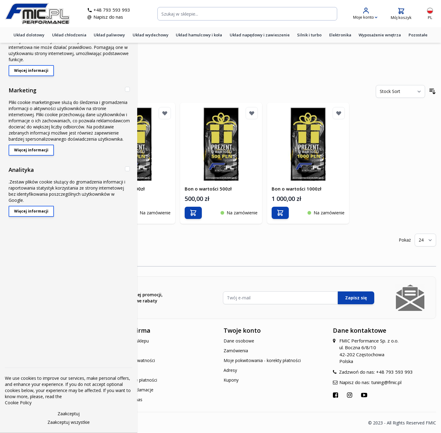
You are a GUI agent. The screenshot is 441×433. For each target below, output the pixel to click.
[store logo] (38, 14)
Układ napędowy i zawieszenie (260, 35)
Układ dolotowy (28, 35)
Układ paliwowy (109, 35)
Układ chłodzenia (69, 35)
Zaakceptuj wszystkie (68, 422)
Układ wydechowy (150, 35)
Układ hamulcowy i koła (199, 35)
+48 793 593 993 (112, 10)
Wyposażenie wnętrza (380, 35)
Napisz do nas (109, 17)
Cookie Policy (18, 402)
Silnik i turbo (309, 35)
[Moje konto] (365, 13)
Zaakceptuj (69, 413)
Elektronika (340, 35)
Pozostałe (418, 35)
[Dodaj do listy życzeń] (165, 113)
